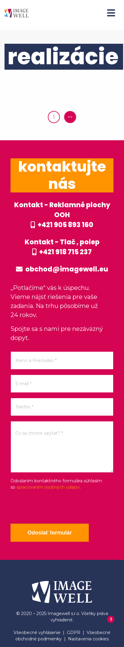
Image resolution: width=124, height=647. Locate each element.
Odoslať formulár (49, 533)
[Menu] (111, 13)
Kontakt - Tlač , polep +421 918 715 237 (62, 247)
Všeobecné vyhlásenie (37, 632)
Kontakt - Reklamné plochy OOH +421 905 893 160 (62, 215)
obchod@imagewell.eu (62, 269)
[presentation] (56, 507)
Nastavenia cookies (88, 639)
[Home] (17, 13)
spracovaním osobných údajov (48, 487)
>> (70, 117)
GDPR (73, 632)
